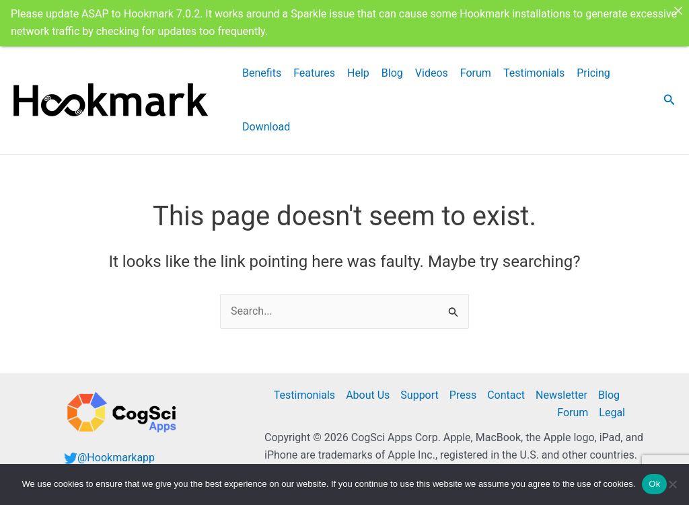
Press (462, 389)
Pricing (593, 67)
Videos (431, 67)
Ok (654, 484)
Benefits (261, 67)
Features (314, 67)
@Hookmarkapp (116, 451)
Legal (612, 407)
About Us (368, 389)
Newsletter (561, 389)
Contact (506, 389)
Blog (392, 67)
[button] (669, 94)
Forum (475, 67)
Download (266, 120)
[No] (672, 484)
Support (419, 389)
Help (358, 67)
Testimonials (534, 67)
